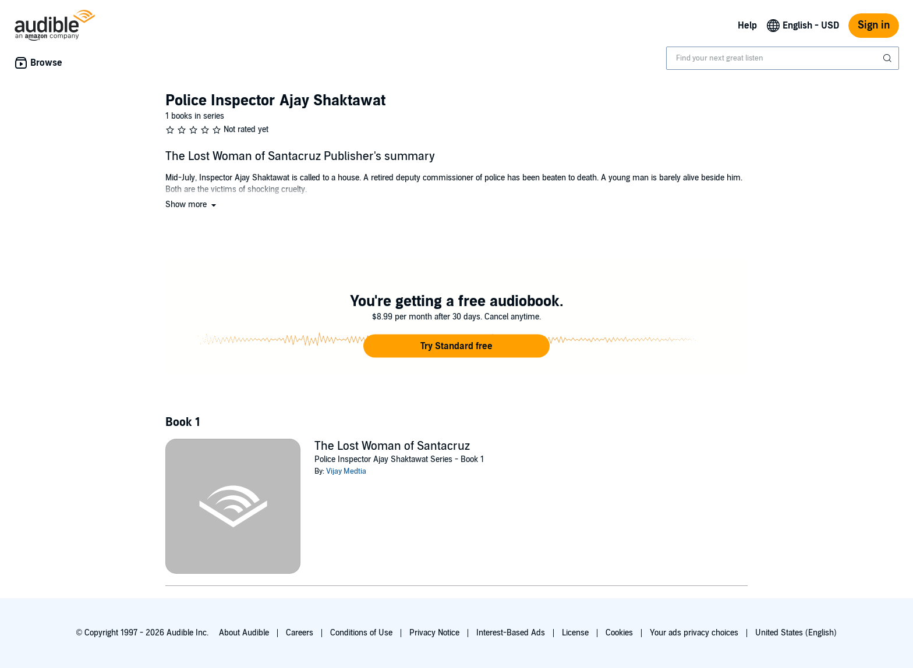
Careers (299, 633)
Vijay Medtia (346, 471)
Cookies (619, 633)
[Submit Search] (888, 58)
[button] (191, 204)
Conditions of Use (361, 633)
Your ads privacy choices (694, 633)
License (575, 633)
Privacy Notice (434, 633)
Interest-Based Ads (510, 633)
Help (747, 25)
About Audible (244, 633)
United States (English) (796, 633)
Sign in (874, 25)
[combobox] (782, 58)
